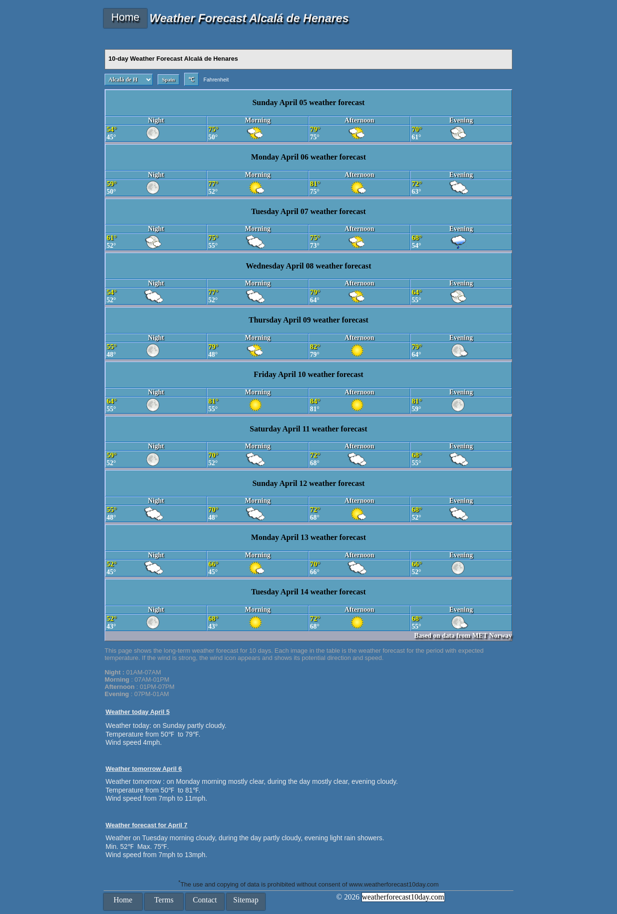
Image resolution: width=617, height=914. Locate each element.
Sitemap (245, 900)
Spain (168, 79)
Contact (205, 900)
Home (125, 17)
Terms (164, 900)
